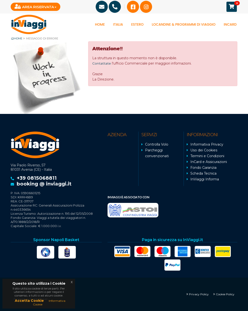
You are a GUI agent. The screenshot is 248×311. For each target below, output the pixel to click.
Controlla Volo (156, 144)
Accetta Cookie (29, 300)
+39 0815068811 (37, 178)
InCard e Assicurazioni (208, 162)
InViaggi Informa (204, 179)
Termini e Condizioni (207, 156)
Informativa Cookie (49, 302)
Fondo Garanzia (203, 167)
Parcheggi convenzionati (157, 153)
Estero (137, 24)
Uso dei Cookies (203, 150)
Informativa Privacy (206, 144)
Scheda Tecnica (203, 173)
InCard (230, 24)
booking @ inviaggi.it (44, 184)
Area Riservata (34, 6)
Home (100, 24)
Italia (118, 24)
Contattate (101, 63)
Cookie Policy (225, 294)
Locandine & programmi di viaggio (184, 24)
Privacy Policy (199, 294)
